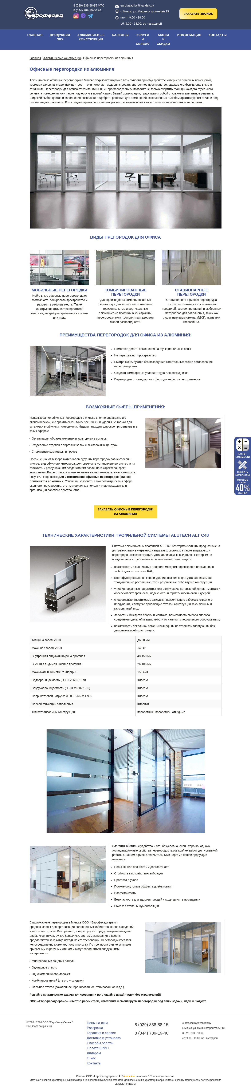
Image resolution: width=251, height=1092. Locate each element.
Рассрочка (95, 1028)
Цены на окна (97, 1023)
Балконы (120, 35)
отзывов (155, 1076)
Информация (189, 35)
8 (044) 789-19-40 (151, 1033)
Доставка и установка (104, 1038)
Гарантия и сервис (101, 1033)
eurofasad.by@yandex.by (134, 5)
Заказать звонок (198, 13)
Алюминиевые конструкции (91, 37)
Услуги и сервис (143, 39)
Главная (35, 35)
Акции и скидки (163, 39)
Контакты (218, 35)
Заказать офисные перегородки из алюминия (125, 511)
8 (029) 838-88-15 (151, 1024)
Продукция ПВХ (60, 37)
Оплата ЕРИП (98, 1048)
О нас (91, 1058)
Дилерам (94, 1053)
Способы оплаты (100, 1043)
